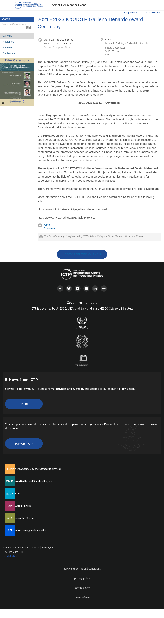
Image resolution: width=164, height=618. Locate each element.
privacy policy (82, 578)
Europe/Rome (131, 12)
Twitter (69, 288)
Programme (8, 41)
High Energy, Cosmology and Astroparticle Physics (35, 469)
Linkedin (95, 288)
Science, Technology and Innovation (27, 530)
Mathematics (15, 493)
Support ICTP (24, 443)
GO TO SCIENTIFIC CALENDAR (83, 254)
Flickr (104, 288)
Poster (47, 224)
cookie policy (82, 587)
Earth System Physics (19, 505)
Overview (7, 35)
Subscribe (24, 403)
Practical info (8, 53)
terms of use (82, 597)
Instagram (86, 288)
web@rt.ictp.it (10, 556)
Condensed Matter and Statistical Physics (30, 481)
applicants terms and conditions (82, 568)
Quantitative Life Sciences (22, 518)
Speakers (7, 47)
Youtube (78, 288)
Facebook (60, 288)
